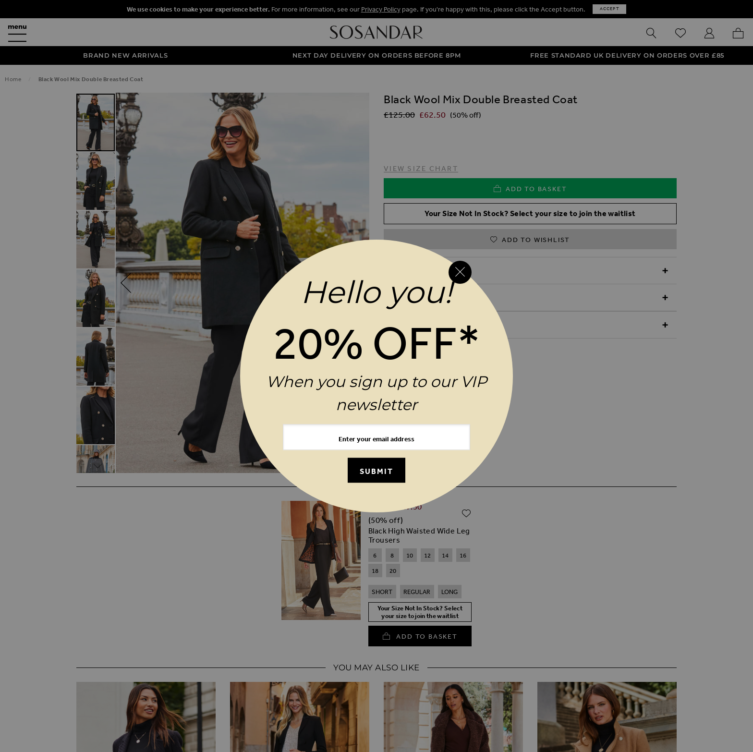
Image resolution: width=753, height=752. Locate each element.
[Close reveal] (460, 272)
